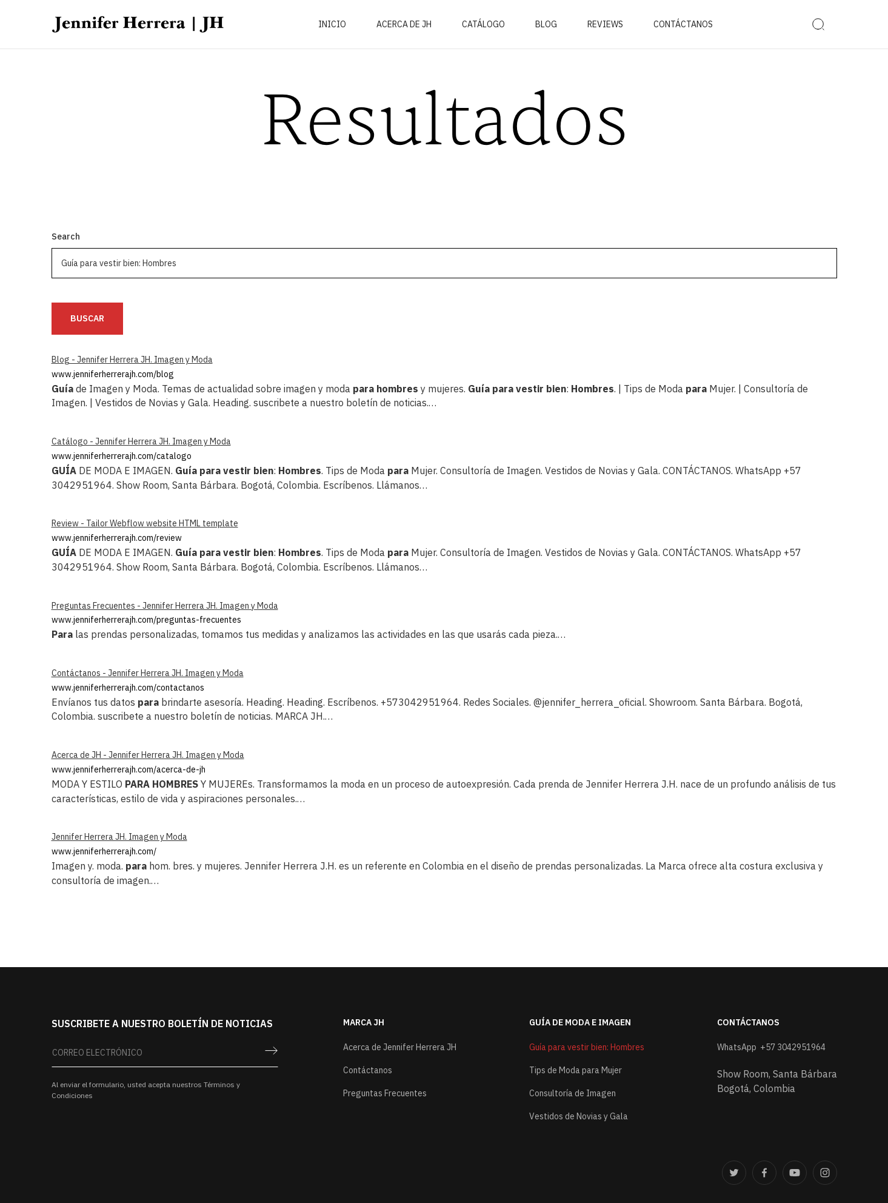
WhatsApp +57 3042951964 (771, 1047)
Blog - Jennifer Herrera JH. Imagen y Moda (132, 359)
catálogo (483, 24)
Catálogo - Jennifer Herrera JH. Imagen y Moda (141, 441)
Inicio (332, 24)
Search (66, 236)
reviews (605, 24)
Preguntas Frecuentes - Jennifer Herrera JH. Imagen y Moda (165, 605)
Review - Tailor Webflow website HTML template (145, 523)
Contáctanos (367, 1070)
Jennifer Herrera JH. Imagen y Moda (119, 836)
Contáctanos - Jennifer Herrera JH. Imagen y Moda (148, 673)
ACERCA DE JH (404, 24)
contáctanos (683, 24)
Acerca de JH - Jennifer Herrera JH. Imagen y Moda (148, 754)
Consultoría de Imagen (572, 1093)
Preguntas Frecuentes (385, 1093)
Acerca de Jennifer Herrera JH (399, 1047)
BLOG (546, 24)
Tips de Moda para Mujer (575, 1070)
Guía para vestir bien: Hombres (586, 1047)
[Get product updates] (165, 1055)
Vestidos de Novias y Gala (578, 1116)
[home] (138, 24)
